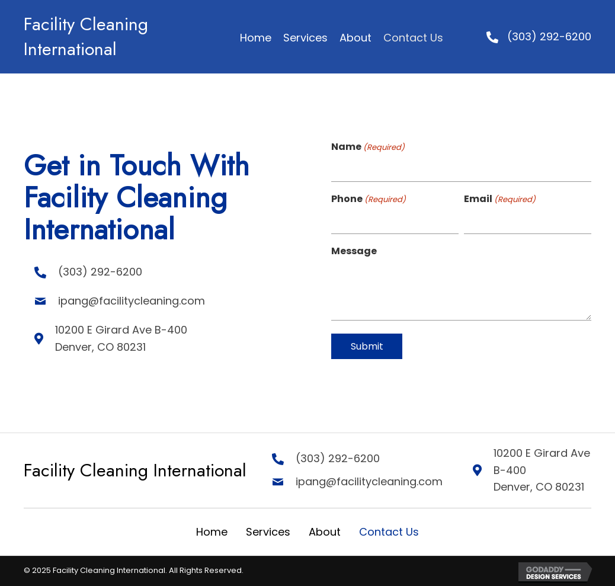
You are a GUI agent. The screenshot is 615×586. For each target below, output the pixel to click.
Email (500, 199)
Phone (368, 199)
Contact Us (389, 531)
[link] (255, 38)
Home (212, 531)
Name (368, 147)
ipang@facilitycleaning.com (120, 300)
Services (268, 531)
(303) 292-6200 (549, 36)
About (325, 531)
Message (354, 251)
